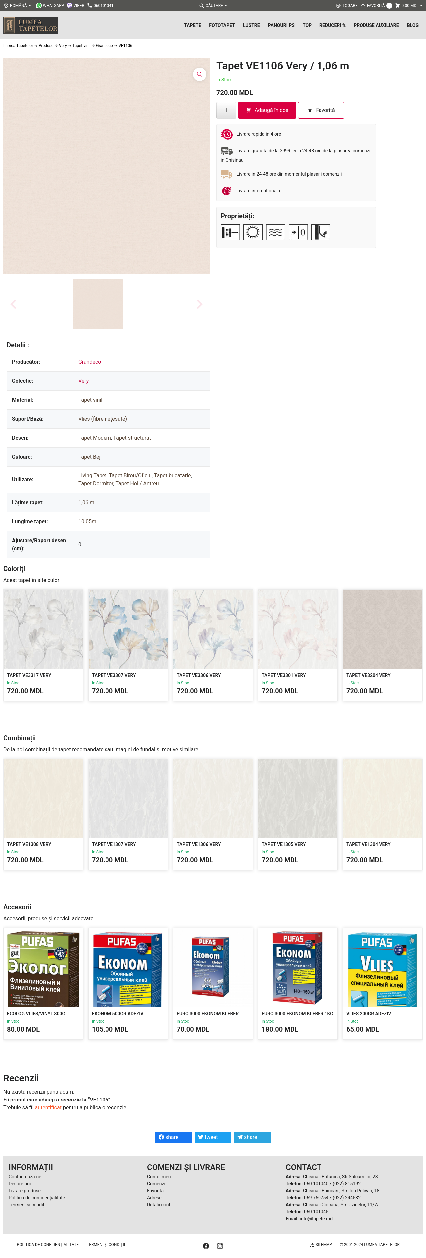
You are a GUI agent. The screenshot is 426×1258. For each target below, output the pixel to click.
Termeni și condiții (28, 1204)
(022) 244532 (347, 1197)
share (169, 1137)
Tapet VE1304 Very (368, 844)
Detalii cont (158, 1204)
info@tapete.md (316, 1218)
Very (83, 381)
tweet (208, 1137)
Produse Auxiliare (376, 25)
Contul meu (159, 1176)
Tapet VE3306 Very (199, 675)
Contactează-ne (25, 1176)
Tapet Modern (94, 438)
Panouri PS (281, 25)
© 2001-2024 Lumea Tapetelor (370, 1244)
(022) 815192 (347, 1183)
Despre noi (20, 1183)
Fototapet (222, 25)
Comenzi (156, 1183)
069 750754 (316, 1197)
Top (307, 25)
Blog (413, 25)
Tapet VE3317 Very (29, 675)
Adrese (154, 1197)
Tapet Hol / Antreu (137, 483)
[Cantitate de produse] (226, 110)
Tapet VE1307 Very (114, 844)
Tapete (192, 25)
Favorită (155, 1190)
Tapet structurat (132, 438)
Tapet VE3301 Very (284, 675)
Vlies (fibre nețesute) (102, 419)
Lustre (251, 25)
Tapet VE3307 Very (114, 675)
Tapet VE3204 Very (368, 675)
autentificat (48, 1107)
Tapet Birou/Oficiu (130, 475)
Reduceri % (333, 25)
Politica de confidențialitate (37, 1197)
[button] (98, 304)
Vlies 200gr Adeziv (368, 1013)
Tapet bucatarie (172, 475)
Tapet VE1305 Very (284, 844)
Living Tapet (92, 475)
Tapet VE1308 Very (29, 844)
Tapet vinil (90, 400)
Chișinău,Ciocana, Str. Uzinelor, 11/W (341, 1204)
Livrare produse (25, 1190)
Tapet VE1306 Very (199, 844)
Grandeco (89, 362)
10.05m (87, 521)
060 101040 (316, 1183)
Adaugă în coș (267, 110)
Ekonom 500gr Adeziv (117, 1013)
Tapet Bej (89, 457)
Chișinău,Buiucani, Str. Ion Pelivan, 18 (341, 1190)
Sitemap (321, 1244)
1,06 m (86, 502)
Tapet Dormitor (95, 483)
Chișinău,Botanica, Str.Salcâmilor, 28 (340, 1176)
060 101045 (316, 1211)
